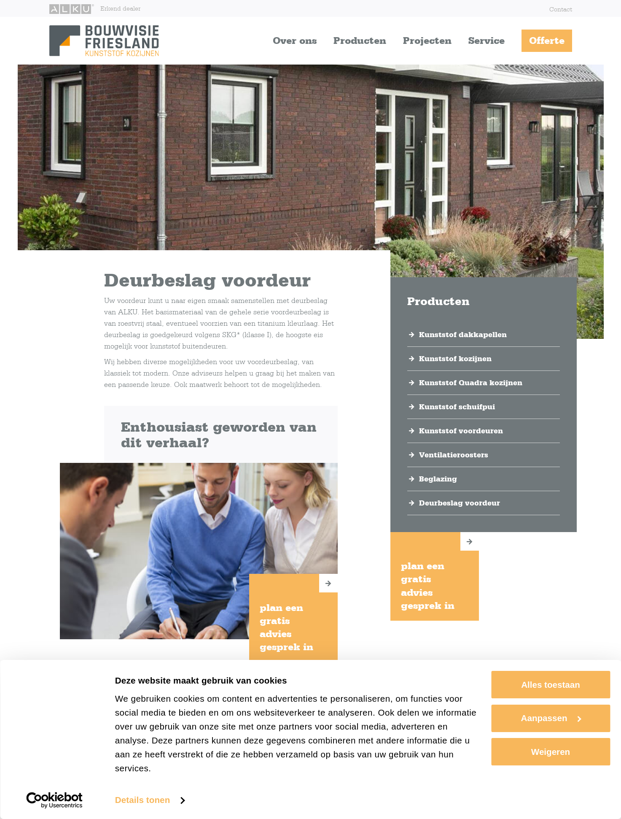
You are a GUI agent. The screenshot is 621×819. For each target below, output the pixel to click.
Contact (560, 9)
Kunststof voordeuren (461, 430)
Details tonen (142, 800)
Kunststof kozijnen (455, 358)
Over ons (295, 40)
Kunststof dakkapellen (463, 334)
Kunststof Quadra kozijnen (470, 382)
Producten (359, 40)
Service (486, 40)
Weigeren (550, 752)
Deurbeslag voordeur (459, 503)
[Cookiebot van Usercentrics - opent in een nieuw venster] (54, 800)
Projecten (427, 40)
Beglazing (438, 479)
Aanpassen (551, 718)
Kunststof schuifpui (457, 406)
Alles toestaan (550, 684)
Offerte (547, 40)
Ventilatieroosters (453, 455)
